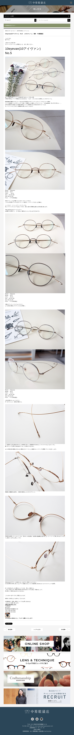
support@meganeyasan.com (45, 726)
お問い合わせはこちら (10, 604)
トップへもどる (37, 629)
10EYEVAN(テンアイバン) (23, 30)
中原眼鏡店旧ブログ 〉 (10, 25)
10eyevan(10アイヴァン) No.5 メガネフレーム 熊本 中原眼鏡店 (24, 33)
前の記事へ (10, 629)
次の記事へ (63, 629)
